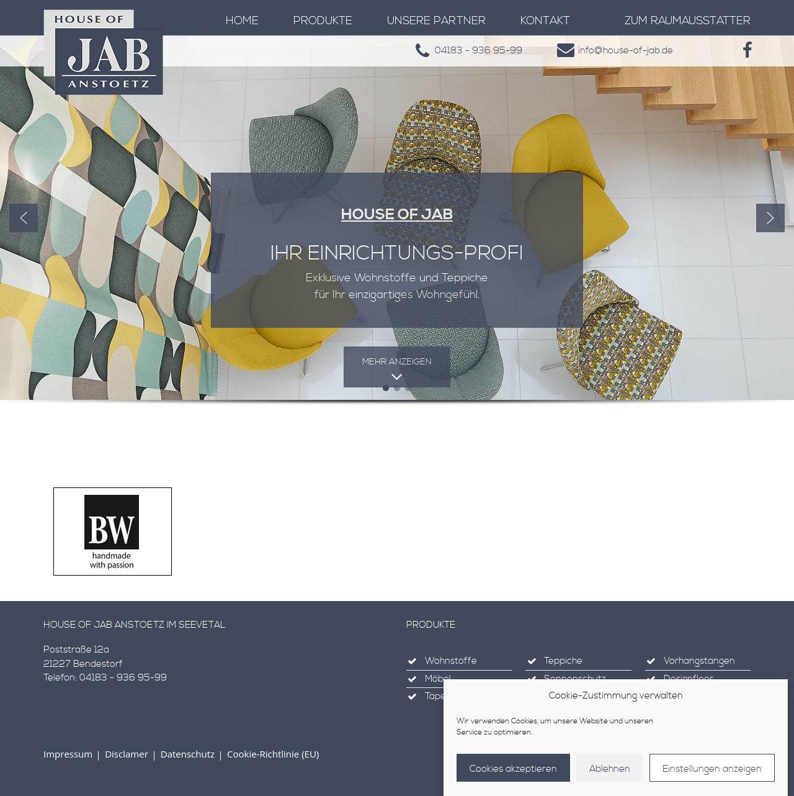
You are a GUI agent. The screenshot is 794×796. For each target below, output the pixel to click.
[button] (23, 218)
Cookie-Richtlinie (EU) (273, 754)
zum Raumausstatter (688, 21)
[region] (397, 235)
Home (242, 21)
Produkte (322, 21)
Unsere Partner (436, 21)
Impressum (67, 754)
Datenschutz (188, 754)
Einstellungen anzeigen (712, 779)
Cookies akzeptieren (513, 779)
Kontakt (545, 21)
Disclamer (126, 754)
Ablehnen (609, 779)
